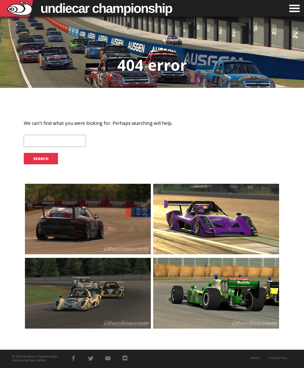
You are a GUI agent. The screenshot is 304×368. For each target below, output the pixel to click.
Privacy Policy (278, 358)
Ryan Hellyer (37, 360)
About (255, 358)
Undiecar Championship (40, 356)
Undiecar (106, 8)
